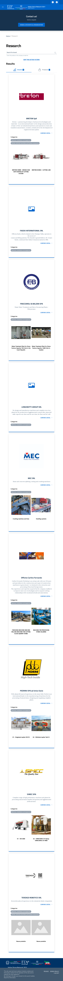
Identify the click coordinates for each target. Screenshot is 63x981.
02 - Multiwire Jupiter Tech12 (41, 739)
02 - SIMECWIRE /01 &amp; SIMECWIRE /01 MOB (41, 841)
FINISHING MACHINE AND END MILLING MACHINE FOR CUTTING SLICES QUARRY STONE (21, 633)
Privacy (46, 971)
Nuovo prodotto (21, 943)
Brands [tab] (18, 70)
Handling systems (41, 520)
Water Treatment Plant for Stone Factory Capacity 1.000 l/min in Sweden (41, 349)
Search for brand (12, 52)
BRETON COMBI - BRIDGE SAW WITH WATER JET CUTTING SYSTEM (21, 172)
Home (8, 36)
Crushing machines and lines (21, 520)
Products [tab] (44, 70)
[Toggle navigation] (3, 7)
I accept (56, 973)
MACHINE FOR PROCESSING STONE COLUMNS (41, 632)
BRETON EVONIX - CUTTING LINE (41, 170)
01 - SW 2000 (21, 840)
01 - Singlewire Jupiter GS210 (21, 739)
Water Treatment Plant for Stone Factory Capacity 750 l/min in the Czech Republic (21, 349)
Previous (9, 160)
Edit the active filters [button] (31, 60)
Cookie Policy (54, 971)
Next (53, 160)
